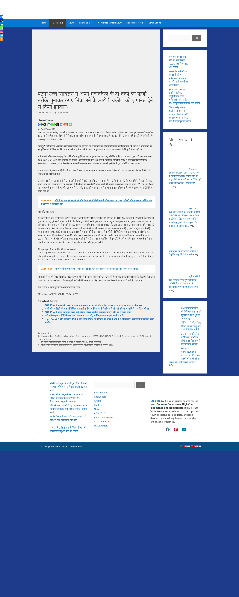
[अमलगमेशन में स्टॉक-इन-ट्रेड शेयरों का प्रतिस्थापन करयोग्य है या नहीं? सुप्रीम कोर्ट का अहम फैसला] (196, 75)
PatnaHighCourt (119, 336)
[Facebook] (40, 124)
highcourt (86, 336)
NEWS (108, 336)
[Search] (196, 38)
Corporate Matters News (110, 22)
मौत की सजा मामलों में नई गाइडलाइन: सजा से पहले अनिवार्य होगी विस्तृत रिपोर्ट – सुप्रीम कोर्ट (68, 409)
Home (43, 22)
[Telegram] (62, 124)
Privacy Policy (101, 421)
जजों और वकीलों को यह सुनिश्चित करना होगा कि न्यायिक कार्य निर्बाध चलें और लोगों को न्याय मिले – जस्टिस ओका (97, 308)
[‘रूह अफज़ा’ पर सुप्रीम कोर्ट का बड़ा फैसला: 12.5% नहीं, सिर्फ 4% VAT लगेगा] (196, 60)
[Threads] (57, 124)
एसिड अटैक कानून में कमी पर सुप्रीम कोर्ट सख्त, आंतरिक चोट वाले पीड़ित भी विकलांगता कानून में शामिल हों (67, 398)
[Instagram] (66, 124)
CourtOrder (75, 336)
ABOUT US (99, 413)
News (71, 22)
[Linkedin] (49, 124)
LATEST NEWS (98, 336)
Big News (59, 336)
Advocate (45, 336)
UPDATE (140, 336)
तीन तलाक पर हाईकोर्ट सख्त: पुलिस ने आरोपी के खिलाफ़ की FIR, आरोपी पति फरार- (71, 342)
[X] (44, 124)
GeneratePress (75, 446)
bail (52, 336)
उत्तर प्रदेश (47, 339)
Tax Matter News (135, 22)
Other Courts (155, 22)
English (98, 405)
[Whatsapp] (53, 124)
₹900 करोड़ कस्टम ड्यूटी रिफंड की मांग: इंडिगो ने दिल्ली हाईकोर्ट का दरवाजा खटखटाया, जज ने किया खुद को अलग (180, 114)
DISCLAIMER (101, 425)
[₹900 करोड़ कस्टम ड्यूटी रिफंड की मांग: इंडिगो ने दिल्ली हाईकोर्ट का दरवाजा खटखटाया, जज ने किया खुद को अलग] (196, 111)
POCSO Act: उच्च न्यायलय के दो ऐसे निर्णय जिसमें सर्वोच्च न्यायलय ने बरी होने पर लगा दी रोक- (88, 312)
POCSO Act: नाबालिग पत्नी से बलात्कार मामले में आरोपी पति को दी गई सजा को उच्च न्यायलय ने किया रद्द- (93, 305)
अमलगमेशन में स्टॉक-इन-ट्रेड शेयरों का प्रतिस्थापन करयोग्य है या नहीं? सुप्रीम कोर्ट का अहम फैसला (178, 78)
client (66, 336)
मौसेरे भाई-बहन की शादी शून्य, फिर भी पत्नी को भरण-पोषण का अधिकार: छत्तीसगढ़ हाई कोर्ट (68, 387)
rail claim (132, 336)
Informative (57, 22)
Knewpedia (87, 23)
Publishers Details (103, 417)
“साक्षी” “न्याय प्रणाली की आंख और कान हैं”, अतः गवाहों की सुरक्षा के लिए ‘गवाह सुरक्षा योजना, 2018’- (77, 345)
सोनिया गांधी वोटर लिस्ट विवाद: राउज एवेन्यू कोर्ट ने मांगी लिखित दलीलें (191, 326)
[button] (167, 429)
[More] (70, 124)
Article (97, 400)
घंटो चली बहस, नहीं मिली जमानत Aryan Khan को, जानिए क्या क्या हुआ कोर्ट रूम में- (84, 315)
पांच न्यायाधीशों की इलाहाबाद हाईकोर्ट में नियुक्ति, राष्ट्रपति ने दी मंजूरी (183, 251)
